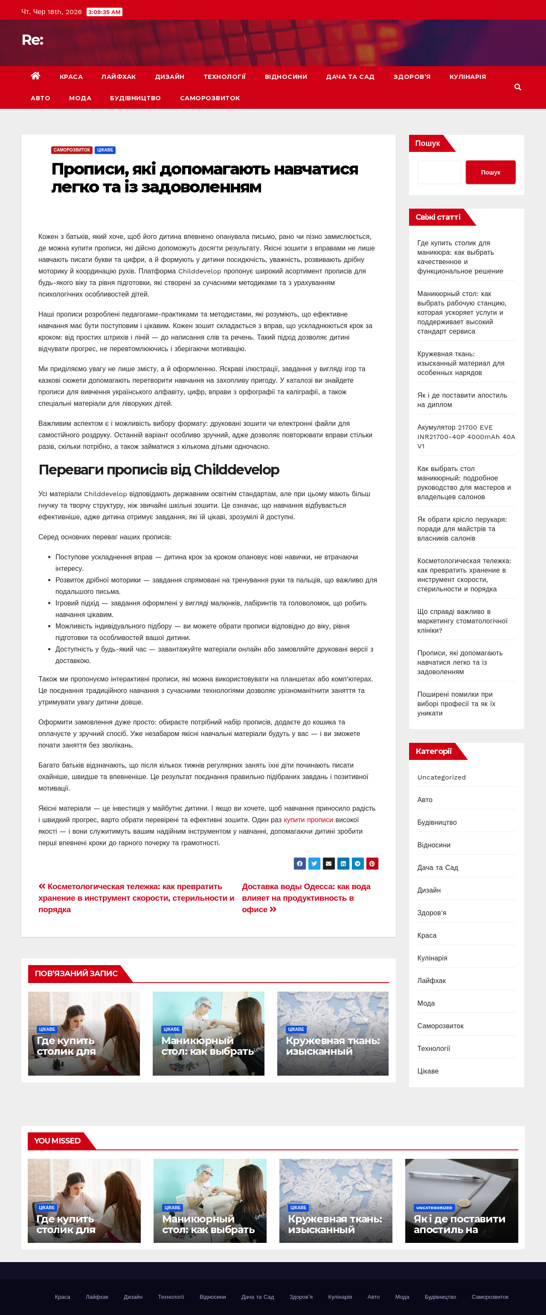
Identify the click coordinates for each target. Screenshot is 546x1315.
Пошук (427, 143)
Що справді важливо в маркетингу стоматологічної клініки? (463, 621)
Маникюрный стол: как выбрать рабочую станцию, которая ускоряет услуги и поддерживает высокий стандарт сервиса (462, 312)
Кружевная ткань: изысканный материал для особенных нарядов (461, 363)
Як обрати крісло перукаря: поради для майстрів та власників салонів (462, 528)
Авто (40, 98)
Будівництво (135, 98)
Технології (224, 77)
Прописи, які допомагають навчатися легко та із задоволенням (204, 178)
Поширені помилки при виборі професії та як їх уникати (457, 703)
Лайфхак (119, 77)
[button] (517, 87)
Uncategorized (442, 777)
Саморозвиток (210, 98)
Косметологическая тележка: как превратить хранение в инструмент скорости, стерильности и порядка (136, 898)
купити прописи (308, 820)
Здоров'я (432, 913)
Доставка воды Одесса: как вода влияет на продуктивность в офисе (306, 898)
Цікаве (105, 150)
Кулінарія (468, 77)
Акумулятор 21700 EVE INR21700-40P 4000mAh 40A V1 (466, 436)
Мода (80, 98)
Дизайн (170, 77)
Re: (32, 40)
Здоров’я (412, 77)
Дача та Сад (350, 77)
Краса (71, 77)
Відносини (286, 77)
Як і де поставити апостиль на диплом (459, 1229)
